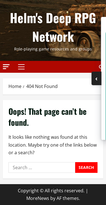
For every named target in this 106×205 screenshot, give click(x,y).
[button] (6, 66)
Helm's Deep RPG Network (53, 26)
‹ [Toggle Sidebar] (96, 78)
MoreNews (37, 198)
